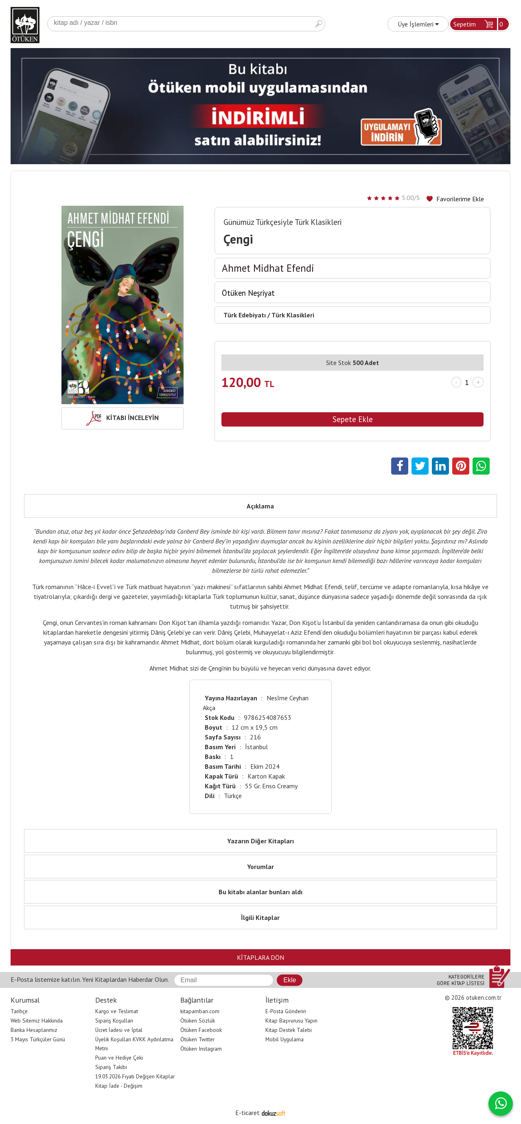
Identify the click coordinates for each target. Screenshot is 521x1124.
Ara (319, 24)
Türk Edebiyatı (244, 315)
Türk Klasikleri (292, 315)
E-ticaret (247, 1113)
